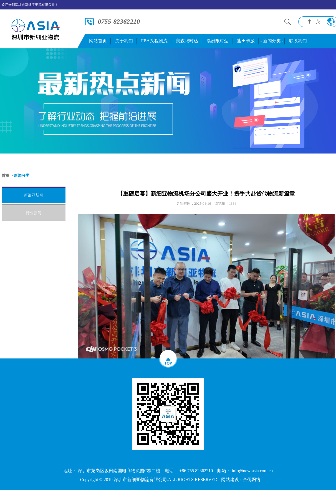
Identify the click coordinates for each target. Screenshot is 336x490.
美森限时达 (187, 40)
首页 (5, 176)
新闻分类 (272, 40)
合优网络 (252, 479)
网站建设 (230, 479)
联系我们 (298, 40)
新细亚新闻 (33, 195)
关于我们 (124, 40)
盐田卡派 (246, 40)
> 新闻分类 (20, 176)
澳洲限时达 (217, 40)
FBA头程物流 (154, 40)
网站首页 (98, 40)
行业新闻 (33, 213)
